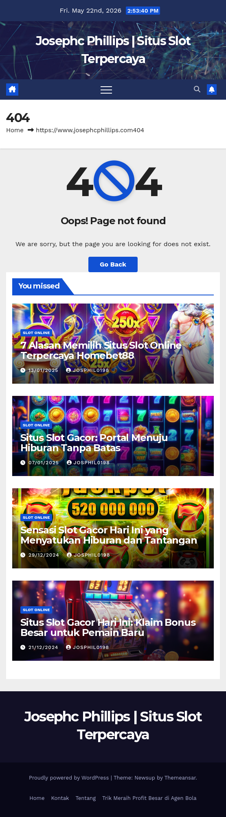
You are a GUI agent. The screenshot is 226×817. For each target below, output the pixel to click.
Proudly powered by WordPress (70, 778)
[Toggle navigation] (106, 89)
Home (15, 130)
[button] (197, 89)
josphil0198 (87, 370)
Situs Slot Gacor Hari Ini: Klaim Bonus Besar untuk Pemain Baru (107, 627)
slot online (36, 332)
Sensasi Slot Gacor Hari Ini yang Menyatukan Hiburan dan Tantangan (108, 535)
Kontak (60, 798)
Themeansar (180, 778)
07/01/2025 (45, 462)
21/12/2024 (44, 647)
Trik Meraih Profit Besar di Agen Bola (149, 798)
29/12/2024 (45, 555)
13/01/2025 (44, 370)
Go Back (113, 264)
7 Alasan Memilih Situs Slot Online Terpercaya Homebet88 (101, 350)
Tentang (85, 798)
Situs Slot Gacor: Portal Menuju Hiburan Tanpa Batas (94, 443)
